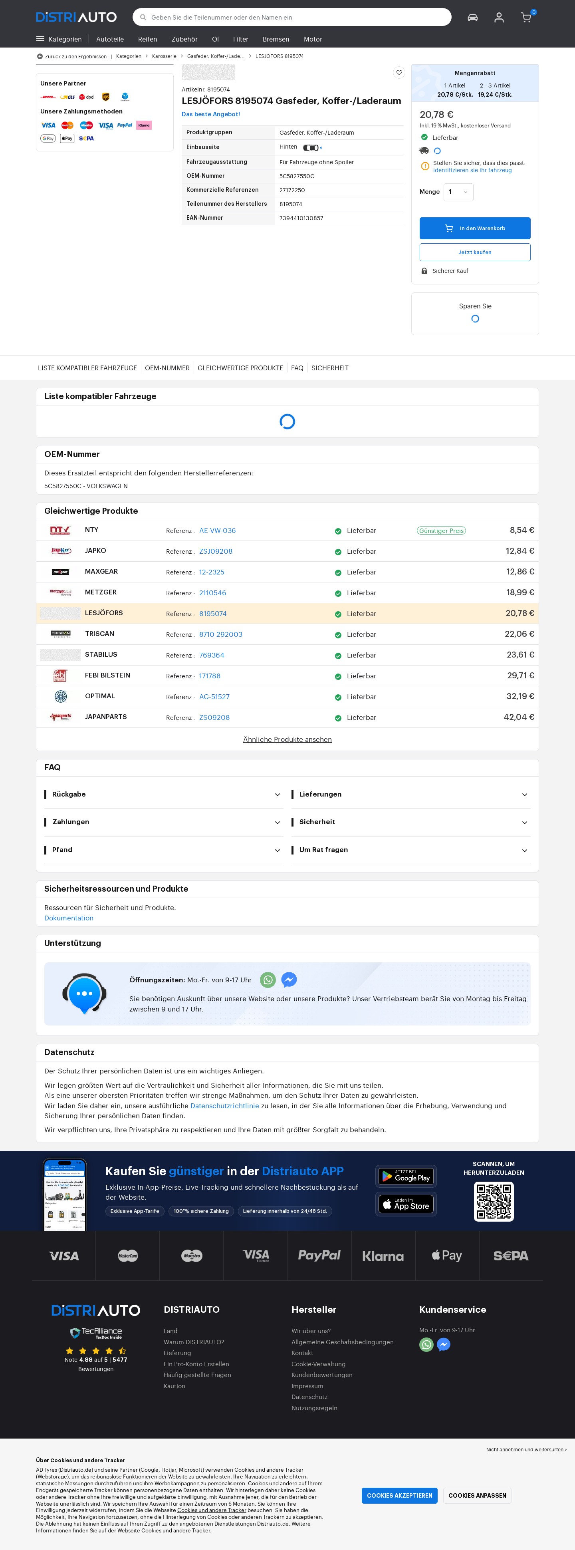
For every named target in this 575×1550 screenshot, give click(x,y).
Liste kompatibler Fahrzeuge (87, 367)
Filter (240, 38)
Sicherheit (330, 367)
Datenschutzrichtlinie (224, 1105)
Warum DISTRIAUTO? (194, 1341)
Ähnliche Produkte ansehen (287, 738)
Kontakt (302, 1352)
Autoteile (110, 38)
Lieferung (177, 1352)
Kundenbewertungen (322, 1374)
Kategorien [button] (65, 38)
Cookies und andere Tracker (211, 1509)
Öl (215, 38)
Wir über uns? (311, 1330)
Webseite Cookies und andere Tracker (163, 1530)
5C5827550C (86, 485)
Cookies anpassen (477, 1495)
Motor (313, 38)
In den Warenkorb (475, 228)
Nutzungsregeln (314, 1407)
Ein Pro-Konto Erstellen (196, 1363)
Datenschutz (309, 1396)
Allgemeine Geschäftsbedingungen (342, 1341)
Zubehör (185, 38)
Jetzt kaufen (475, 252)
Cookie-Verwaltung (318, 1363)
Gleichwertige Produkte (240, 367)
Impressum (307, 1385)
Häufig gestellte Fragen (197, 1374)
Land (171, 1330)
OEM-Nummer (167, 367)
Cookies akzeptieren (399, 1495)
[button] (473, 17)
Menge (430, 192)
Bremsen (276, 38)
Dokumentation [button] (68, 917)
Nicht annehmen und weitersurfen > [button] (526, 1449)
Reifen (147, 38)
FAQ (297, 367)
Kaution (174, 1385)
